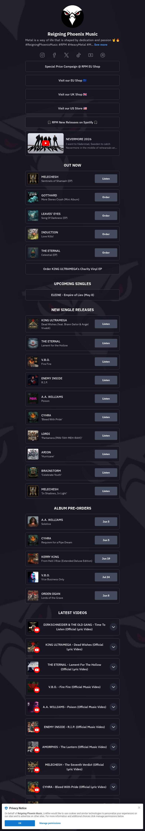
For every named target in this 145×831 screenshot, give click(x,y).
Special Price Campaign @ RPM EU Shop (72, 66)
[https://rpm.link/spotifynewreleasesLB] (72, 122)
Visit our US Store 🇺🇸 (72, 108)
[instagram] (42, 55)
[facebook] (54, 55)
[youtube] (91, 55)
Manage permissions (50, 823)
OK (19, 823)
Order (106, 197)
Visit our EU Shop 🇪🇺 (73, 80)
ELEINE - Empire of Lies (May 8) (72, 295)
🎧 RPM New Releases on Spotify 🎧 (72, 122)
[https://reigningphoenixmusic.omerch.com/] (72, 94)
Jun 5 (106, 521)
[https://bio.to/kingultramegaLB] (72, 268)
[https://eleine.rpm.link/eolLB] (72, 294)
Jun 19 (106, 558)
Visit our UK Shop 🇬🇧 (72, 94)
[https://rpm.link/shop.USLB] (72, 108)
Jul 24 (106, 577)
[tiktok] (78, 55)
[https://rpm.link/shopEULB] (72, 80)
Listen (106, 178)
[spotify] (103, 55)
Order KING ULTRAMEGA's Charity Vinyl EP (72, 269)
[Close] (139, 808)
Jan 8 (106, 595)
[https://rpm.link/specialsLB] (72, 66)
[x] (66, 55)
